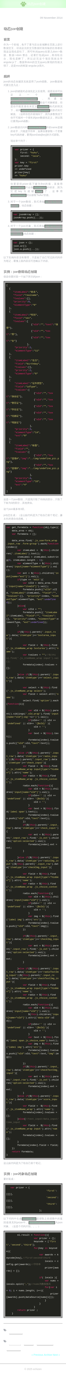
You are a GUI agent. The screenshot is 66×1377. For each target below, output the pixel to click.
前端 (15, 1342)
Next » (56, 1354)
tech (16, 1331)
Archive (48, 1354)
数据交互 (45, 1342)
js (28, 1342)
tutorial (13, 1348)
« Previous (37, 1354)
